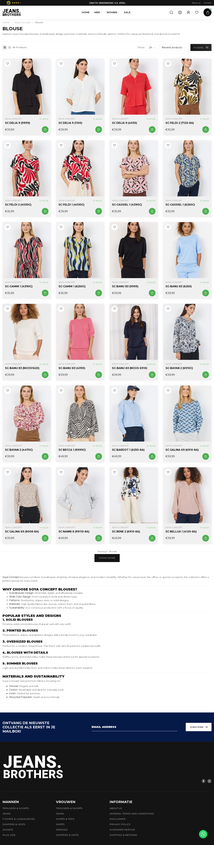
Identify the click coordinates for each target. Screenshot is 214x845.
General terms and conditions (132, 813)
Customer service (122, 829)
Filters (201, 47)
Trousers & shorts (69, 808)
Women (112, 12)
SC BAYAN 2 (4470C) (19, 449)
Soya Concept (22, 22)
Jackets (8, 829)
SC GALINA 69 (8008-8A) (22, 531)
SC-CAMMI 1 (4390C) (19, 286)
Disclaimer (117, 818)
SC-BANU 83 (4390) (72, 368)
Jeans (7, 813)
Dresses (62, 829)
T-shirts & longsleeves (19, 818)
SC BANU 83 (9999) (125, 286)
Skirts (60, 824)
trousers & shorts (16, 808)
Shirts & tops (65, 818)
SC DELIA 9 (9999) (17, 123)
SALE (127, 12)
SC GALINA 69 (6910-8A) (182, 449)
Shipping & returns (123, 834)
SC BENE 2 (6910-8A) (126, 531)
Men (97, 12)
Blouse (39, 22)
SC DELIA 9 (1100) (70, 123)
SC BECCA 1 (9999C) (72, 449)
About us (196, 3)
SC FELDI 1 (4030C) (71, 204)
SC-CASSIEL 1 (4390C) (127, 204)
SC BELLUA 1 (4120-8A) (181, 531)
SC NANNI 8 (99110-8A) (74, 531)
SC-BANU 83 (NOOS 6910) (129, 368)
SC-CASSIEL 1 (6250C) (180, 204)
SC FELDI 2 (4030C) (18, 204)
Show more (107, 557)
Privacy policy (120, 824)
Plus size (9, 834)
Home (85, 12)
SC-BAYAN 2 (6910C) (179, 368)
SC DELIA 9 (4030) (124, 123)
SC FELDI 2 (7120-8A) (180, 123)
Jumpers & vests (14, 824)
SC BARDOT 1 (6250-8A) (128, 449)
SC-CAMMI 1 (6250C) (72, 286)
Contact (207, 3)
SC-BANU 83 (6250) (179, 286)
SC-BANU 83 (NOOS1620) (22, 368)
